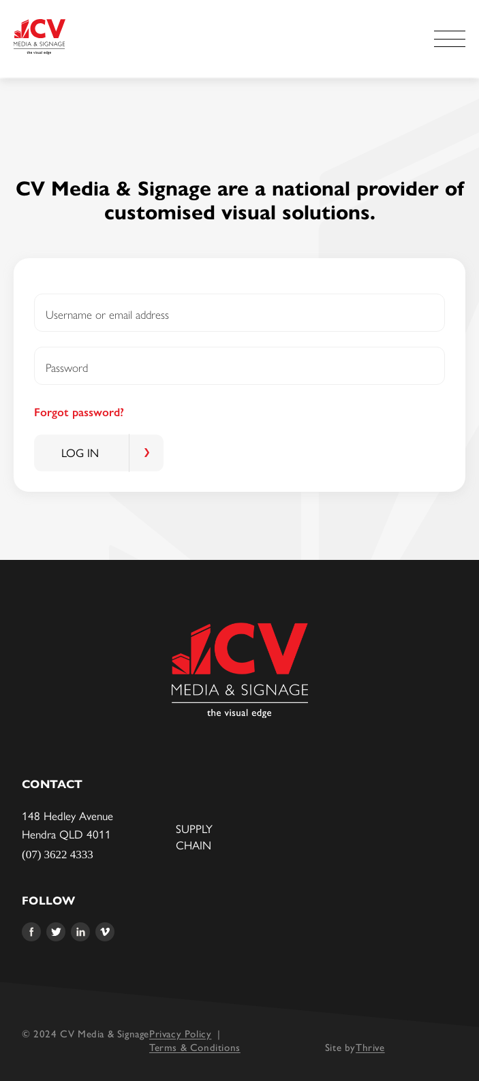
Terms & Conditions (195, 1046)
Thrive (370, 1046)
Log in (80, 453)
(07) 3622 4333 (57, 854)
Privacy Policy (180, 1033)
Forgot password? (79, 412)
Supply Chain (194, 837)
